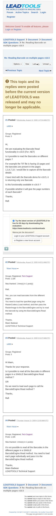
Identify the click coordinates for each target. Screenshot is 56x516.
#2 (6, 262)
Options (18, 64)
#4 (6, 420)
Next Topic (44, 71)
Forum (10, 12)
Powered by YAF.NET (15, 512)
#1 (6, 120)
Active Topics (22, 12)
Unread (47, 64)
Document (33, 39)
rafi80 (9, 126)
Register (11, 17)
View (27, 64)
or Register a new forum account (27, 240)
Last (36, 64)
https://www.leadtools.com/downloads (28, 228)
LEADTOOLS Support (14, 39)
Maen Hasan (12, 269)
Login (43, 12)
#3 (6, 338)
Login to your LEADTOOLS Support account (31, 236)
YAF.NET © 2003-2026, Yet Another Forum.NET (38, 512)
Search (35, 12)
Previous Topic (14, 70)
